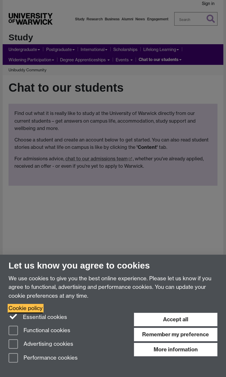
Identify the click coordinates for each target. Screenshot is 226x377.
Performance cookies (43, 358)
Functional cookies (39, 330)
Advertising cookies (41, 344)
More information (176, 349)
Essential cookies (38, 316)
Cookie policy (26, 308)
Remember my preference (175, 334)
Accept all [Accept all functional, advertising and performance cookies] (175, 319)
